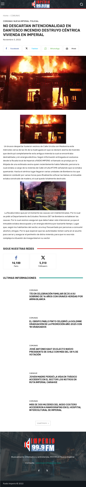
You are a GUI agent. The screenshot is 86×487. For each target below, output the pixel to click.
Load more (43, 423)
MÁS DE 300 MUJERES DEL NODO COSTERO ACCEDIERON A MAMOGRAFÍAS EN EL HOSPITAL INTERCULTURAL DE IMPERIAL (55, 407)
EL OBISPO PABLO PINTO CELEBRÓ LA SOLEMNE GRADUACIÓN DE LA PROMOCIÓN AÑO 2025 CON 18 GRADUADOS (55, 324)
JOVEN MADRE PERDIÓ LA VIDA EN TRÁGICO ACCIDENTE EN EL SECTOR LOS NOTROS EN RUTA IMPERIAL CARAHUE (53, 379)
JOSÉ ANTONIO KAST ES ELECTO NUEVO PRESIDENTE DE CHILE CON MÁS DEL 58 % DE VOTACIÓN (53, 352)
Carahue (33, 373)
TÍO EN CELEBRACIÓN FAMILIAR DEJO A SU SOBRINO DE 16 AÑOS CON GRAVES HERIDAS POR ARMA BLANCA (56, 296)
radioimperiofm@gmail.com (48, 463)
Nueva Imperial (21, 21)
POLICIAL (34, 21)
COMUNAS (15, 15)
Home (5, 15)
